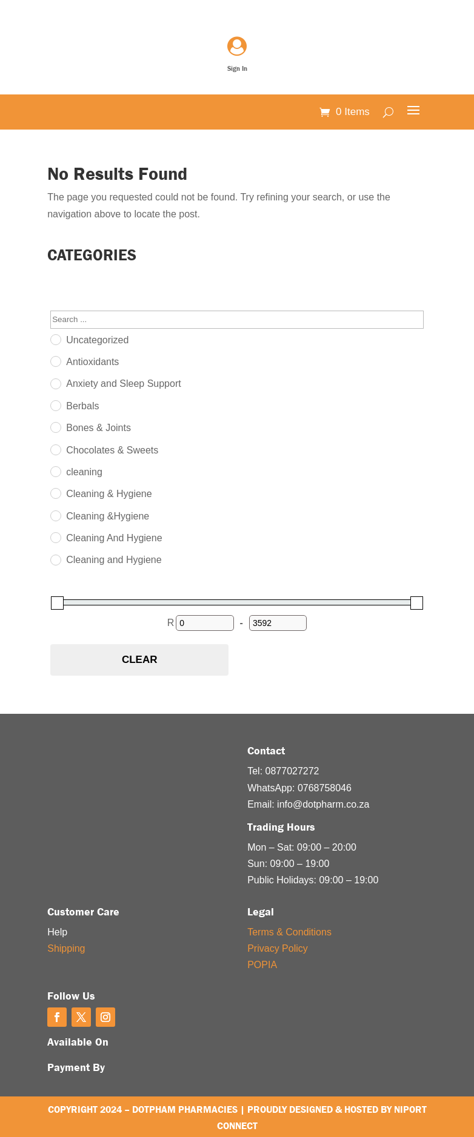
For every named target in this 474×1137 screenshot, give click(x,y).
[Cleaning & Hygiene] (55, 493)
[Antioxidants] (55, 361)
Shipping (66, 948)
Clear (140, 659)
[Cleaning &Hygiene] (55, 515)
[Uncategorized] (55, 339)
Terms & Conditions (289, 932)
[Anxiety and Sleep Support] (55, 383)
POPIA (262, 965)
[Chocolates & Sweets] (55, 449)
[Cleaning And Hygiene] (55, 537)
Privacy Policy (277, 948)
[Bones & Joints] (55, 427)
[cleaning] (55, 471)
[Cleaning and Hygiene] (55, 559)
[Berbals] (55, 405)
